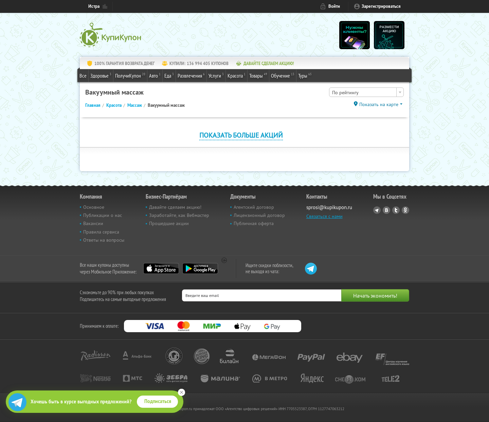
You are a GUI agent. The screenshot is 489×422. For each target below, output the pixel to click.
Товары (258, 75)
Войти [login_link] (334, 6)
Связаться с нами (324, 216)
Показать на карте (378, 104)
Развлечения (191, 75)
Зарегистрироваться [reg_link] (381, 6)
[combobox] (366, 92)
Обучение (282, 75)
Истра (93, 6)
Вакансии (93, 223)
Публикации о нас (102, 215)
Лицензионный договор (259, 215)
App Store (161, 268)
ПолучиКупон (130, 75)
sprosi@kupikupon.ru (329, 207)
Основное (93, 207)
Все (83, 75)
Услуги (216, 75)
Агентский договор (254, 207)
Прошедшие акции (169, 223)
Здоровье (100, 75)
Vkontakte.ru (386, 210)
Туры (305, 75)
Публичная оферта (254, 223)
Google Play (200, 268)
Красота (237, 75)
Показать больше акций (241, 135)
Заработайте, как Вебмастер (179, 215)
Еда (169, 75)
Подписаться (157, 401)
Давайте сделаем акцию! (175, 207)
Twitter (396, 210)
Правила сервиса (101, 232)
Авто (155, 75)
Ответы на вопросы (103, 240)
